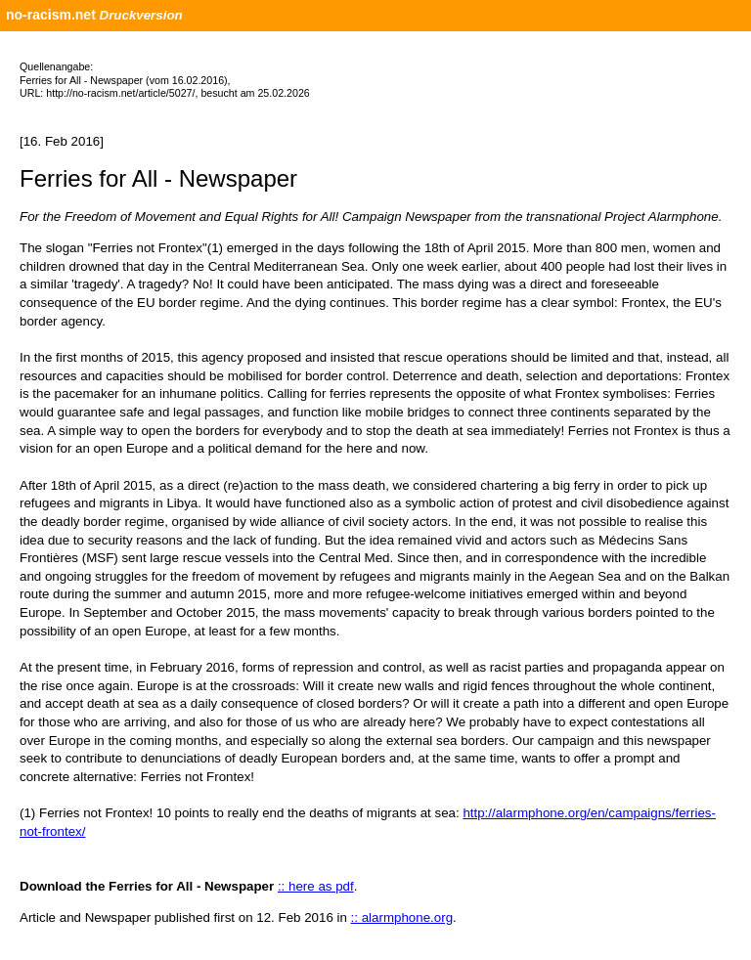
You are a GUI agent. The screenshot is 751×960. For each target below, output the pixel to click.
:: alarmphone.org (402, 917)
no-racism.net (51, 14)
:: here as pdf (316, 886)
